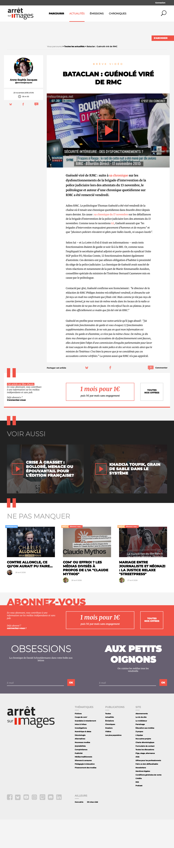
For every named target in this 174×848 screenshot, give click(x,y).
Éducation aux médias (145, 756)
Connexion (160, 3)
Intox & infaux (80, 753)
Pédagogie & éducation (85, 792)
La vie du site (141, 746)
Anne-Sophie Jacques (23, 108)
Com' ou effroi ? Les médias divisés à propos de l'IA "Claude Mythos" (85, 596)
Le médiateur (141, 749)
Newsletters (141, 796)
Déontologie (80, 764)
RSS (137, 811)
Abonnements (142, 742)
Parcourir (56, 13)
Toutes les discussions (145, 778)
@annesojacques (23, 111)
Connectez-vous (16, 428)
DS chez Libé (92, 831)
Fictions (78, 742)
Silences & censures (83, 789)
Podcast (139, 814)
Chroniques (117, 13)
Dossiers (108, 756)
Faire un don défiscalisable (147, 792)
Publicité (79, 782)
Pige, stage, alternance (145, 782)
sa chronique (118, 204)
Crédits (139, 807)
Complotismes (81, 778)
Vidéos (108, 760)
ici (112, 251)
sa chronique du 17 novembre (111, 243)
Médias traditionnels (83, 785)
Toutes (108, 742)
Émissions (97, 13)
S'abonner (160, 38)
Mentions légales (143, 800)
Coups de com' (81, 746)
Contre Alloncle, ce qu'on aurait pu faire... (30, 593)
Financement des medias (85, 796)
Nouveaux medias (82, 771)
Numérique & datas (83, 760)
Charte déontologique (145, 771)
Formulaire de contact (145, 775)
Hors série (79, 831)
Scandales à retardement (85, 749)
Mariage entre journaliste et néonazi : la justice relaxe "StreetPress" (142, 596)
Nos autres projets (143, 767)
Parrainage (140, 753)
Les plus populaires (113, 764)
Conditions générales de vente (148, 803)
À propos (139, 760)
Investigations (81, 756)
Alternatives (80, 767)
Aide (137, 785)
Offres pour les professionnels (148, 789)
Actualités (77, 13)
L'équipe (139, 764)
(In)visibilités (80, 775)
